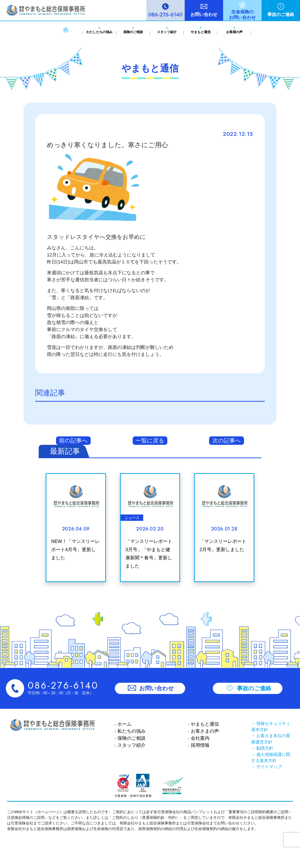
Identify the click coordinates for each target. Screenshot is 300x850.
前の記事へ (73, 440)
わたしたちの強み (99, 32)
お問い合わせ (204, 14)
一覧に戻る (150, 440)
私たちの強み (131, 731)
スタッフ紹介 (167, 32)
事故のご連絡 (280, 14)
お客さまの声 (204, 731)
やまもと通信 (200, 32)
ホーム (124, 724)
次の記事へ (226, 440)
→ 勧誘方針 (262, 748)
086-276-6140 (165, 14)
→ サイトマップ (266, 766)
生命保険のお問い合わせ (242, 14)
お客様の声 (234, 32)
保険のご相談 (133, 32)
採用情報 (199, 745)
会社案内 (199, 738)
